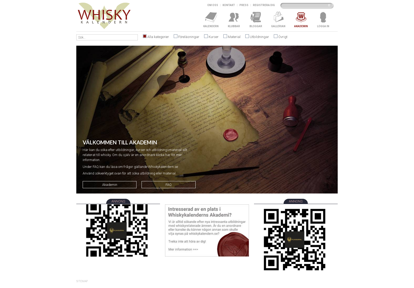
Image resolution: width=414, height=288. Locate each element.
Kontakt (229, 5)
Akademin (109, 185)
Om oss (212, 5)
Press (243, 5)
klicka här (163, 155)
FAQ (169, 185)
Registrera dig (264, 5)
